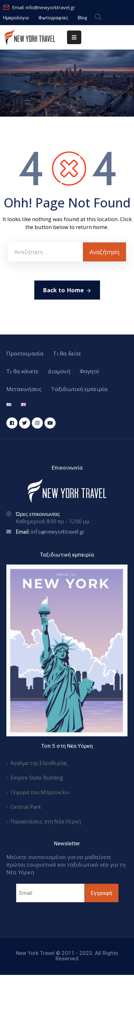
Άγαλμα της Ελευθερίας (38, 763)
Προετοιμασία (25, 353)
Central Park (25, 806)
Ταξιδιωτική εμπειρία (79, 389)
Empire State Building (36, 777)
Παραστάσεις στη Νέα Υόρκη (45, 821)
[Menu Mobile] (74, 37)
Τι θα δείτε (67, 353)
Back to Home (67, 290)
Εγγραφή (101, 893)
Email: (50, 532)
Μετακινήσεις (24, 389)
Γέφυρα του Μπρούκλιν (39, 792)
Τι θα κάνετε (22, 371)
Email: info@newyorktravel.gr (43, 7)
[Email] (50, 892)
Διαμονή (59, 371)
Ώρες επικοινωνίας (38, 514)
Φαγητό (89, 371)
